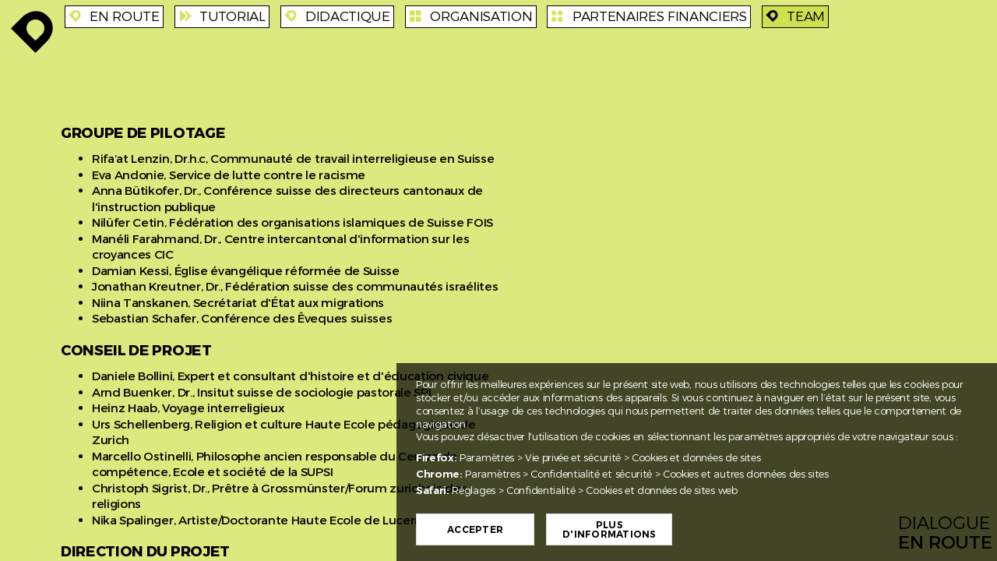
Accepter (475, 530)
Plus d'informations (609, 530)
